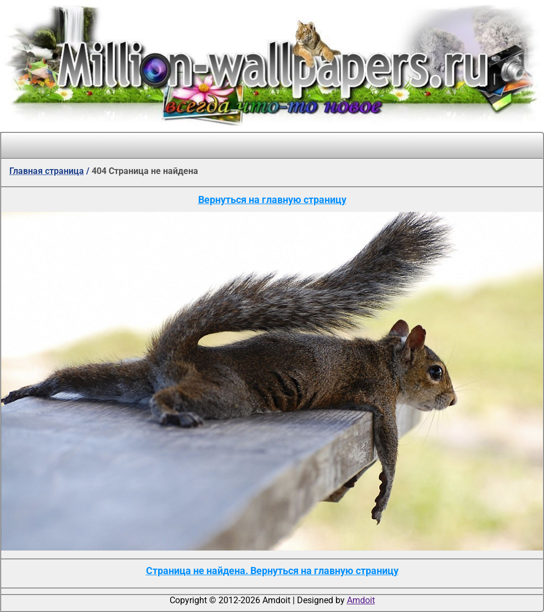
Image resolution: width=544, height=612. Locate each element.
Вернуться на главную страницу (272, 199)
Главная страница (46, 171)
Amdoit (361, 600)
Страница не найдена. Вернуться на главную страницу (272, 570)
